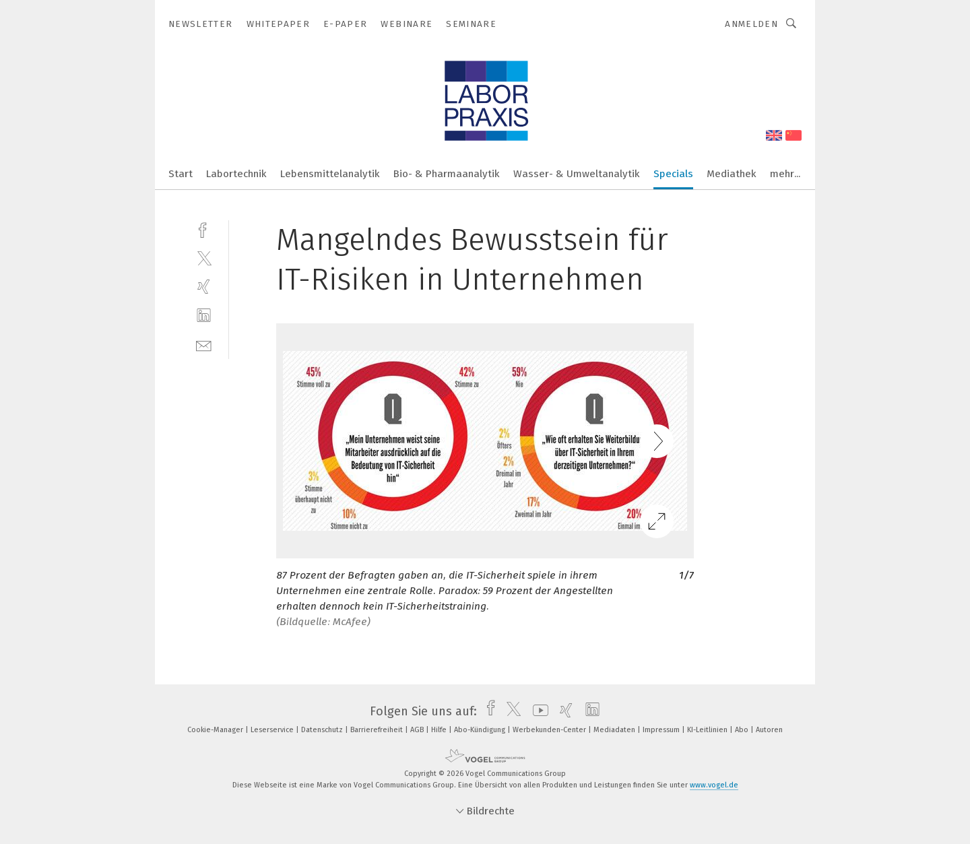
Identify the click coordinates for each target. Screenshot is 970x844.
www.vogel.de (714, 785)
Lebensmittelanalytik (330, 174)
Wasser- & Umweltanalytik (576, 174)
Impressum (662, 729)
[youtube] (537, 711)
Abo (742, 729)
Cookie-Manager (216, 729)
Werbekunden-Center (550, 729)
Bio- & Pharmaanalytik (446, 174)
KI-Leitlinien (708, 729)
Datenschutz (323, 729)
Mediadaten (615, 729)
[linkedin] (203, 315)
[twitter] (203, 257)
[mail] (203, 344)
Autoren (769, 729)
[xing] (203, 286)
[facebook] (203, 228)
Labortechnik (236, 174)
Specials (673, 174)
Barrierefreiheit (377, 729)
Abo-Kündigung (480, 729)
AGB (418, 729)
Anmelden (751, 24)
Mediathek (731, 174)
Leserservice (273, 729)
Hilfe (440, 729)
